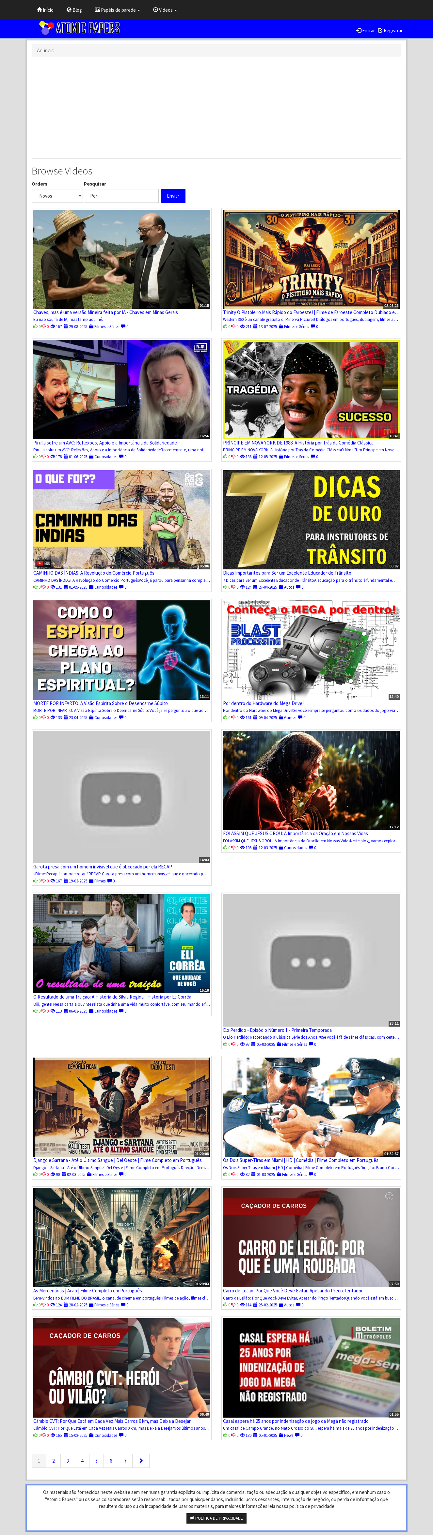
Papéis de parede (117, 10)
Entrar (365, 30)
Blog (74, 10)
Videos (165, 10)
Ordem (39, 184)
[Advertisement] (216, 107)
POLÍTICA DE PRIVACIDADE (216, 1518)
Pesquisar (95, 184)
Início (45, 10)
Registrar (390, 30)
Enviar (173, 196)
